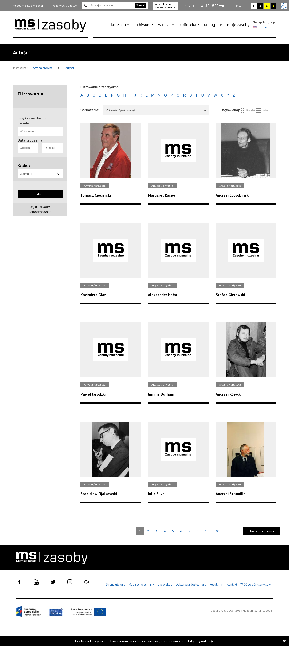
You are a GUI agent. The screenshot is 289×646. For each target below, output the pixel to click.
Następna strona (261, 531)
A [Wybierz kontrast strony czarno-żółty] (273, 6)
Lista (262, 110)
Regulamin (217, 585)
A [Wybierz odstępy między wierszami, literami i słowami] (223, 6)
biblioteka (187, 24)
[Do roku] (52, 148)
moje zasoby (238, 24)
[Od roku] (28, 148)
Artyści (69, 68)
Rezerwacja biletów (64, 5)
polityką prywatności (198, 641)
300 (217, 531)
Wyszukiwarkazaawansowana (40, 209)
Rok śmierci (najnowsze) (156, 110)
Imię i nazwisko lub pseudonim (32, 120)
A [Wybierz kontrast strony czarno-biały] (260, 6)
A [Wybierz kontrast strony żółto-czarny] (267, 6)
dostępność (214, 24)
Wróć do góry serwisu (255, 585)
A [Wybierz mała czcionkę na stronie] (202, 6)
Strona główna (43, 68)
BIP (152, 585)
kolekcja (118, 24)
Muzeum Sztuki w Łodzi (28, 5)
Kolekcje (24, 165)
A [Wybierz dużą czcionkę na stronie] (215, 5)
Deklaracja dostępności (191, 585)
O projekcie (165, 585)
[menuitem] (121, 25)
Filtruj (40, 194)
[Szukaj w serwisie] (108, 5)
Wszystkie (40, 173)
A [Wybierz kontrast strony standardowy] (253, 6)
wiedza (164, 24)
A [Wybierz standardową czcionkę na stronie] (207, 5)
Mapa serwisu (138, 585)
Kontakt (232, 585)
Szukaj (140, 5)
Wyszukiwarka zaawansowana (165, 5)
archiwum (142, 24)
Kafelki (248, 110)
